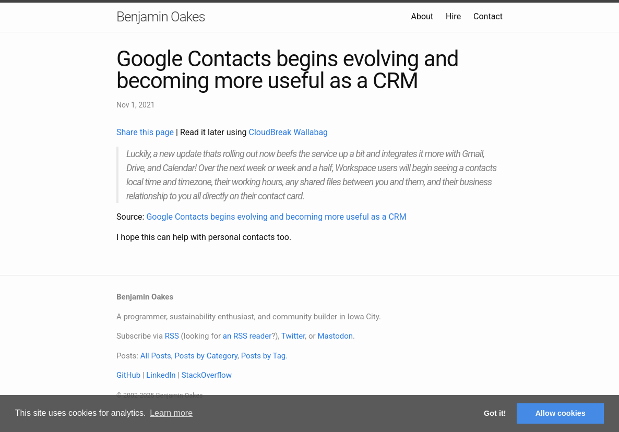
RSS (172, 336)
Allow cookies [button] (560, 413)
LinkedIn (160, 375)
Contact (488, 16)
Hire (453, 16)
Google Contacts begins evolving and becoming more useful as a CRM (276, 217)
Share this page (146, 132)
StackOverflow (207, 375)
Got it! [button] (495, 413)
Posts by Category (205, 356)
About (422, 16)
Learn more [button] (171, 413)
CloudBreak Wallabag (288, 132)
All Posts (155, 356)
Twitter (293, 336)
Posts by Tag (263, 356)
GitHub (128, 375)
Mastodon (335, 336)
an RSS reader (247, 336)
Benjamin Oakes (160, 17)
